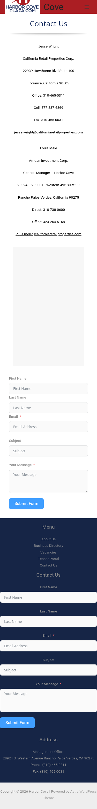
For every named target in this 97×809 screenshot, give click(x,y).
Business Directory (48, 545)
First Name (17, 378)
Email (13, 416)
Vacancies (48, 552)
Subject (15, 441)
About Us (48, 539)
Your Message (20, 465)
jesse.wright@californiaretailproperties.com (48, 132)
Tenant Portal (48, 559)
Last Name (17, 397)
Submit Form (26, 503)
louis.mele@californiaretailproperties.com (48, 234)
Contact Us (48, 565)
